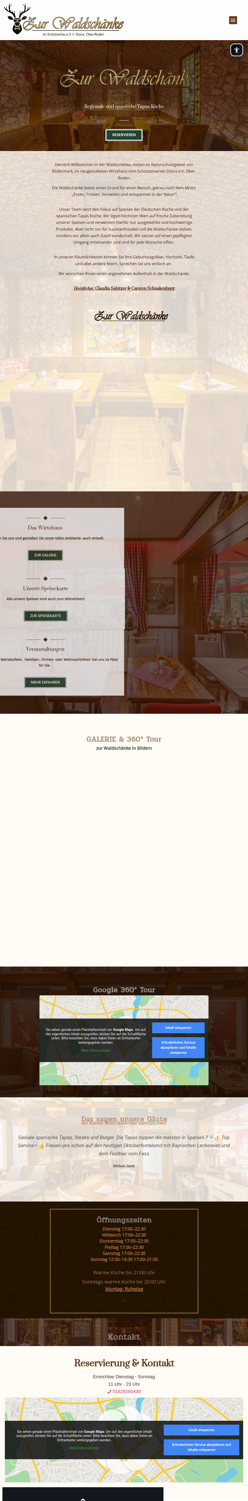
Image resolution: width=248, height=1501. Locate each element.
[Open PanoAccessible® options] (236, 51)
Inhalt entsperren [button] (178, 854)
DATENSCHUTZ (122, 1430)
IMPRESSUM (123, 1441)
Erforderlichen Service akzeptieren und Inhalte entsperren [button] (178, 874)
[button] (232, 14)
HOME (123, 1419)
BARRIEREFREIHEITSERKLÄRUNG (123, 1463)
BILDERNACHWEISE (122, 1452)
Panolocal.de (166, 1486)
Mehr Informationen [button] (96, 877)
